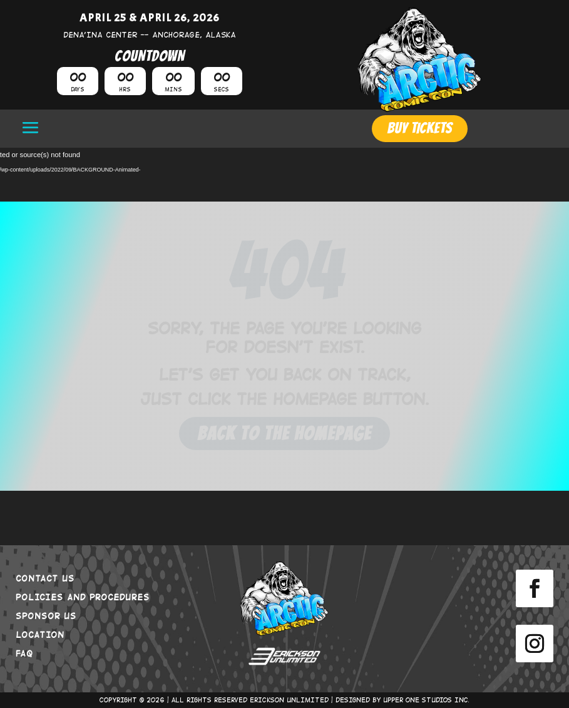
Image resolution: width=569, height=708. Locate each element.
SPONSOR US (46, 615)
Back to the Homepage (284, 433)
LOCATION (40, 634)
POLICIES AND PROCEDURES (83, 596)
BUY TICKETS (419, 128)
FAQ (24, 653)
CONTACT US (45, 577)
